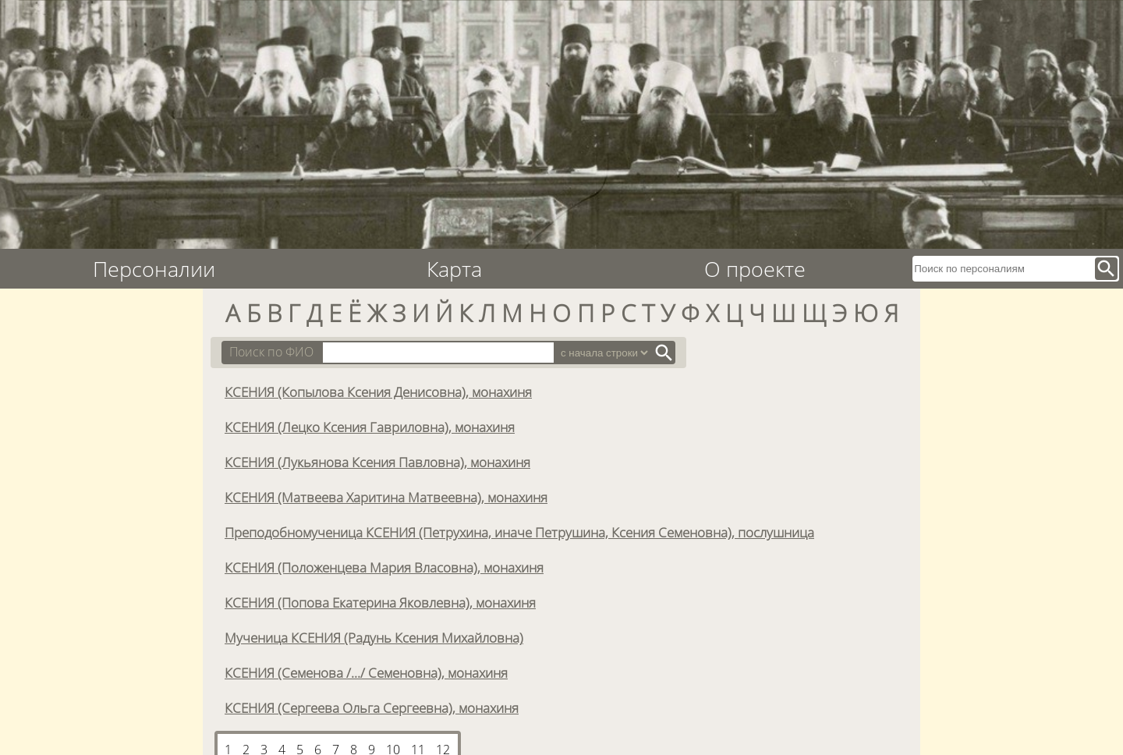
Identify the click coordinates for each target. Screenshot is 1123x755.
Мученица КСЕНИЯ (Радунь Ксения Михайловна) (374, 637)
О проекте (755, 268)
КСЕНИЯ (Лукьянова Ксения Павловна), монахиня (377, 461)
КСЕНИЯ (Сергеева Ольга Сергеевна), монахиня (372, 707)
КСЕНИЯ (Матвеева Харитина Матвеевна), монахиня (386, 496)
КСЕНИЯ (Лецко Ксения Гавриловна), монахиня (370, 426)
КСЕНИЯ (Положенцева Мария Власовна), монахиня (384, 567)
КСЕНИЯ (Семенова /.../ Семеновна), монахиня (366, 672)
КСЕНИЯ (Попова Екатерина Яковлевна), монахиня (380, 602)
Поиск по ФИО (271, 351)
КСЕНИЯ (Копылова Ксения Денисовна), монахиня (378, 391)
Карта (454, 268)
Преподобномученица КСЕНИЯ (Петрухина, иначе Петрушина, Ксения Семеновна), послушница (519, 532)
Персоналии (154, 268)
